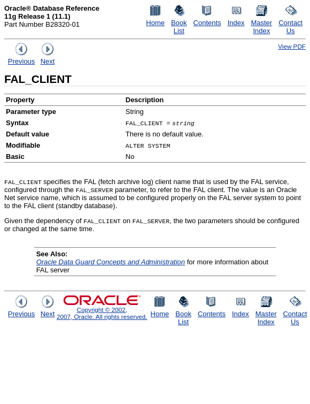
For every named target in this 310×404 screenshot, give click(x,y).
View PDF (292, 46)
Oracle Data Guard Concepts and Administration (110, 262)
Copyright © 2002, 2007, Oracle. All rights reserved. (102, 313)
